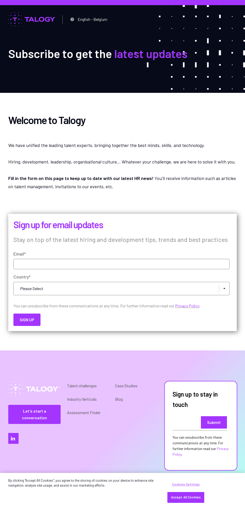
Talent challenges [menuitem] (82, 385)
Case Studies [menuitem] (126, 385)
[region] (122, 490)
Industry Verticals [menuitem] (82, 399)
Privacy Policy (187, 305)
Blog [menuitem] (119, 399)
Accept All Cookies (186, 497)
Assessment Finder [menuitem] (84, 412)
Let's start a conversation (34, 414)
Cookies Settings (186, 484)
